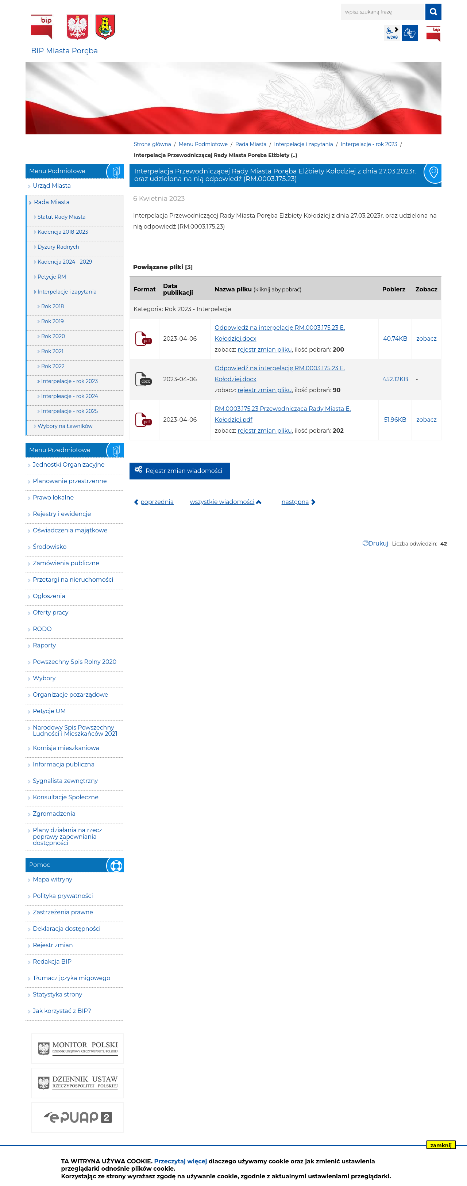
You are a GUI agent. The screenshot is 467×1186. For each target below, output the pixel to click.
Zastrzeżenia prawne (63, 912)
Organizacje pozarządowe (70, 694)
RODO (42, 628)
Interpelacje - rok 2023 (369, 144)
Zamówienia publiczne (66, 563)
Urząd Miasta (52, 185)
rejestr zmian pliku (265, 349)
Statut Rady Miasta (62, 217)
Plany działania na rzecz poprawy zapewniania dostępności (67, 836)
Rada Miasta (251, 144)
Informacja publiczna (63, 764)
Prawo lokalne (53, 497)
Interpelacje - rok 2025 (69, 411)
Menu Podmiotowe (203, 144)
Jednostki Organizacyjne (69, 464)
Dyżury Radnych (58, 247)
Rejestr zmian (53, 945)
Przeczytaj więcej (180, 1161)
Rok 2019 (52, 321)
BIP (433, 34)
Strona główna (152, 144)
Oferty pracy (50, 612)
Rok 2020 (53, 336)
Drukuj (378, 543)
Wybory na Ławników (65, 426)
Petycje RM (52, 276)
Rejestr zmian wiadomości (184, 470)
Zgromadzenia (54, 813)
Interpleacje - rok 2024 (69, 396)
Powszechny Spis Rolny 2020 (74, 661)
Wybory (44, 678)
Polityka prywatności (63, 895)
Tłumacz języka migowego (71, 978)
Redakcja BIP (52, 961)
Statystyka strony (57, 994)
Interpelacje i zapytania (303, 144)
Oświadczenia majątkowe (70, 530)
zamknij (441, 1145)
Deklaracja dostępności (67, 928)
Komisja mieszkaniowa (66, 748)
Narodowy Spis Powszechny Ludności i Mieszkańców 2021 (75, 731)
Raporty (44, 645)
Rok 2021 (52, 351)
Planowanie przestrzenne (70, 481)
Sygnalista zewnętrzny (65, 780)
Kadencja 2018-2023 (63, 232)
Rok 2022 (53, 366)
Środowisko (49, 546)
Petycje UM (49, 711)
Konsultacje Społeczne (66, 797)
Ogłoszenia (49, 596)
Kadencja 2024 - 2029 (65, 262)
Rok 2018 (52, 306)
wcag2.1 (392, 33)
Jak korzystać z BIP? (62, 1010)
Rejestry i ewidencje (62, 513)
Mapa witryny (52, 879)
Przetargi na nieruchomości (73, 579)
